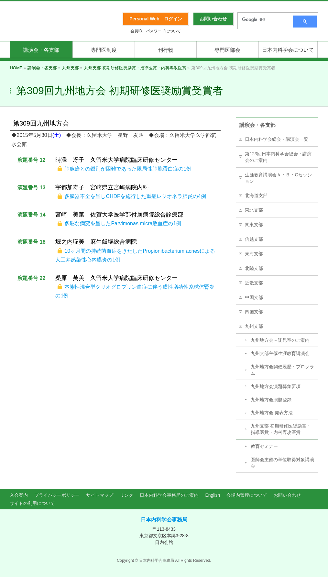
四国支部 (254, 311)
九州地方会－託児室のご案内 (280, 340)
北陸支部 (254, 268)
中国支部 (254, 297)
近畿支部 (254, 282)
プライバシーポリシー (57, 495)
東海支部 (254, 253)
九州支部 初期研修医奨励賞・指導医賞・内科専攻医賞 (281, 429)
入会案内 (19, 495)
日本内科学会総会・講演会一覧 (276, 139)
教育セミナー (264, 446)
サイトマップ (99, 495)
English (212, 495)
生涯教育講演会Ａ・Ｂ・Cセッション (278, 178)
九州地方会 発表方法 (272, 412)
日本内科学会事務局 (164, 519)
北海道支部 (256, 195)
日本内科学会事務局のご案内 (169, 495)
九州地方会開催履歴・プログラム (282, 370)
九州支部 (254, 326)
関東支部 (254, 224)
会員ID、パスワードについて (155, 31)
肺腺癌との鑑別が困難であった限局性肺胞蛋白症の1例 (127, 169)
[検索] (263, 19)
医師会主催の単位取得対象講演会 (282, 463)
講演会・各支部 (257, 125)
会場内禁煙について (246, 495)
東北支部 (254, 210)
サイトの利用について (32, 503)
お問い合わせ (287, 495)
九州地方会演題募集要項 (276, 386)
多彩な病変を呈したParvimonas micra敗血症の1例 (122, 223)
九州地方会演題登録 (271, 399)
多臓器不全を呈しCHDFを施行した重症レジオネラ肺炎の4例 (135, 196)
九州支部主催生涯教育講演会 (280, 353)
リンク (126, 495)
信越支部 (254, 239)
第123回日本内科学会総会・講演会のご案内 (278, 157)
